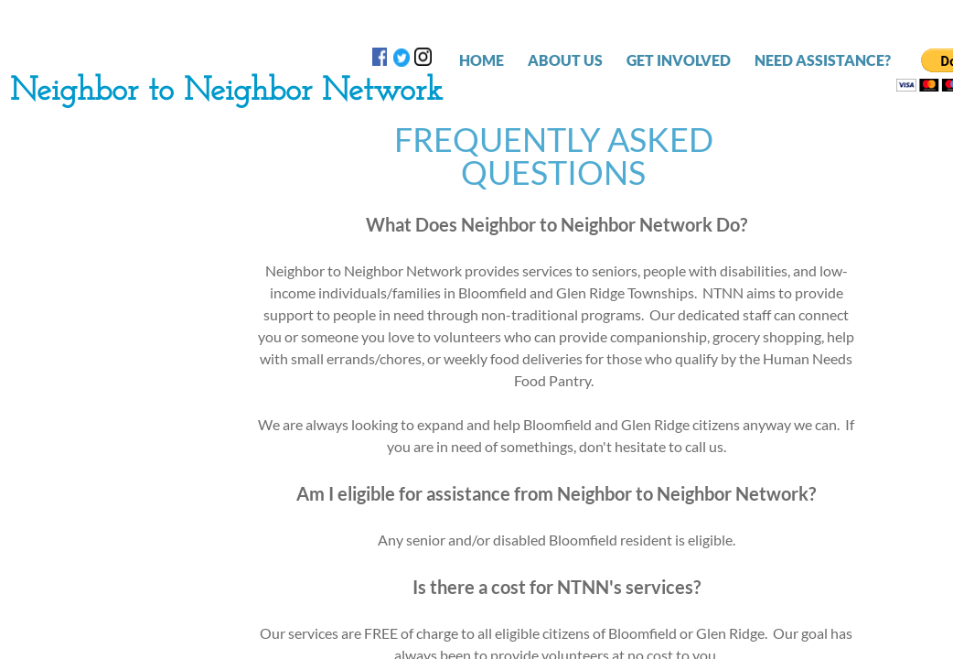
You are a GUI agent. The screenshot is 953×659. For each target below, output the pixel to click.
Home (481, 60)
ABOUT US (565, 60)
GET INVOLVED (678, 60)
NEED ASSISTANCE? (823, 60)
